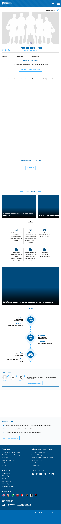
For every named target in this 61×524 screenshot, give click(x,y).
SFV (3, 512)
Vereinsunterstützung (8, 460)
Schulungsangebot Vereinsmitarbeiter (42, 457)
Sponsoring (5, 457)
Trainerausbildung (37, 455)
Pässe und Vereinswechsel (39, 452)
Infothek (4, 463)
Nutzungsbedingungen (37, 512)
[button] (3, 50)
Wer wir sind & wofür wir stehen (11, 452)
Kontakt (4, 465)
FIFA (16, 512)
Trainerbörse (35, 463)
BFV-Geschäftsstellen (37, 460)
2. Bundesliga (6, 476)
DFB (7, 512)
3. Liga (4, 478)
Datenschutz (48, 512)
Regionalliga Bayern (7, 481)
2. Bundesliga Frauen (8, 486)
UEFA (11, 512)
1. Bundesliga (6, 473)
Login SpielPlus (36, 465)
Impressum (56, 512)
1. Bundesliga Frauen (8, 484)
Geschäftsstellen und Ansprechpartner (12, 455)
